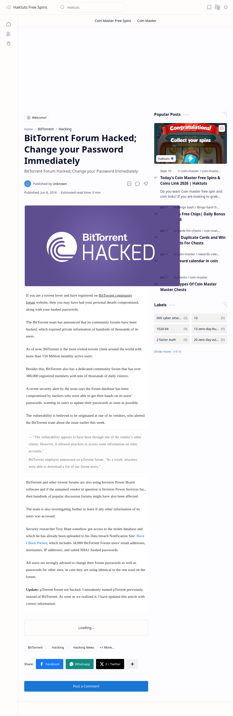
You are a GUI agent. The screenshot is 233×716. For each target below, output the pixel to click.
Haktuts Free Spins (30, 7)
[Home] (8, 24)
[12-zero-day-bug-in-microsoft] (209, 328)
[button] (8, 7)
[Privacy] (8, 43)
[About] (8, 34)
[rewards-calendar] (211, 254)
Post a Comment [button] (86, 686)
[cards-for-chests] (190, 230)
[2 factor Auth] (172, 339)
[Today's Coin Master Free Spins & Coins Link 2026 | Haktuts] (190, 143)
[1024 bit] (172, 328)
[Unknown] (50, 184)
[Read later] (129, 183)
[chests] (183, 277)
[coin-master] (191, 171)
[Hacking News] (84, 647)
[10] (209, 318)
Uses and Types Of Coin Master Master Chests (188, 287)
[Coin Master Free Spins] (113, 20)
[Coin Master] (146, 20)
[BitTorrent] (35, 647)
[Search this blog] (91, 7)
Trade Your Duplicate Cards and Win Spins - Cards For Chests (192, 240)
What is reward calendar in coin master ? (189, 263)
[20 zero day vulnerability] (209, 339)
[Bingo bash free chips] (213, 207)
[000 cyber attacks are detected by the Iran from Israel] (172, 318)
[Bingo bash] (186, 207)
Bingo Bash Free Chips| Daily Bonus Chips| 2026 (192, 217)
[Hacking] (58, 647)
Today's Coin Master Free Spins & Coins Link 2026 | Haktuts (190, 180)
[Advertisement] (125, 68)
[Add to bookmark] (222, 128)
